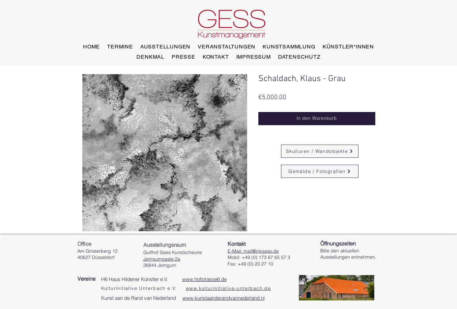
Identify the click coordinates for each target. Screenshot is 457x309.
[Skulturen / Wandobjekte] (319, 151)
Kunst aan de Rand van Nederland (183, 298)
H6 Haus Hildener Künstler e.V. (164, 279)
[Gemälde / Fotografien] (319, 171)
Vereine (86, 278)
